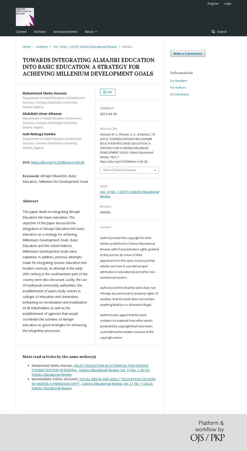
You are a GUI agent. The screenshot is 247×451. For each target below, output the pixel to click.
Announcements (65, 31)
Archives (40, 31)
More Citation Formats (119, 170)
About (89, 31)
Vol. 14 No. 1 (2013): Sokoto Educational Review (85, 47)
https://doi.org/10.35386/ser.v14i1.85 (57, 162)
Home (27, 47)
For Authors (178, 87)
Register (213, 3)
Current (21, 31)
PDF (109, 92)
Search (221, 31)
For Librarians (179, 94)
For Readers (178, 81)
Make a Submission (187, 53)
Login (227, 3)
